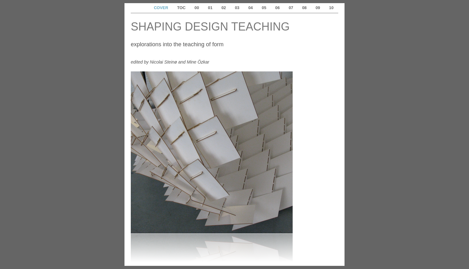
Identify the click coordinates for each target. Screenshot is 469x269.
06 (278, 7)
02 (224, 7)
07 (291, 7)
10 (331, 7)
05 (265, 7)
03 (237, 7)
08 (305, 7)
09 (318, 7)
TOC (181, 7)
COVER (161, 7)
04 (251, 7)
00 (197, 7)
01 (211, 7)
